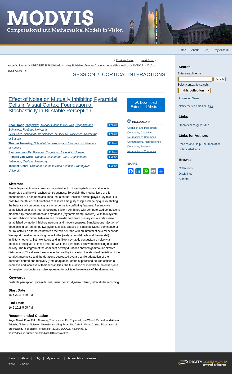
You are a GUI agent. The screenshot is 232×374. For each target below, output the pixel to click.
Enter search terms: (190, 73)
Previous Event (125, 60)
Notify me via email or (196, 106)
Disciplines (185, 173)
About (25, 358)
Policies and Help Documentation (200, 144)
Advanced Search (190, 98)
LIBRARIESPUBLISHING (46, 65)
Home (11, 65)
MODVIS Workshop (116, 23)
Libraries (23, 65)
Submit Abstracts (189, 149)
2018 (149, 65)
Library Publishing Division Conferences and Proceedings (96, 65)
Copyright (25, 363)
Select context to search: (193, 84)
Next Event (148, 60)
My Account (54, 358)
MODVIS (138, 65)
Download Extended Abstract (146, 104)
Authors (183, 179)
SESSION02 (15, 70)
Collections (186, 168)
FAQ (37, 358)
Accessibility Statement (82, 358)
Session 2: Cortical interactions (119, 74)
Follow (113, 124)
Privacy (11, 363)
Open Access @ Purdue (194, 125)
